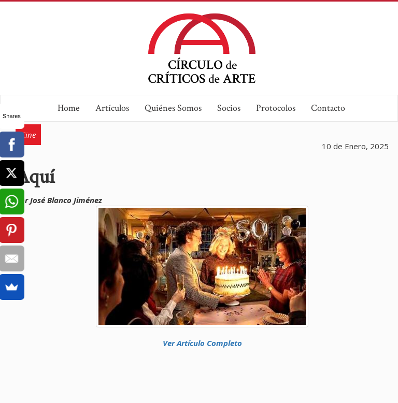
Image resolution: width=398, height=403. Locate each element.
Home (69, 108)
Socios (228, 108)
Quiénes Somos (173, 108)
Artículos (112, 108)
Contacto (328, 108)
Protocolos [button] (275, 108)
